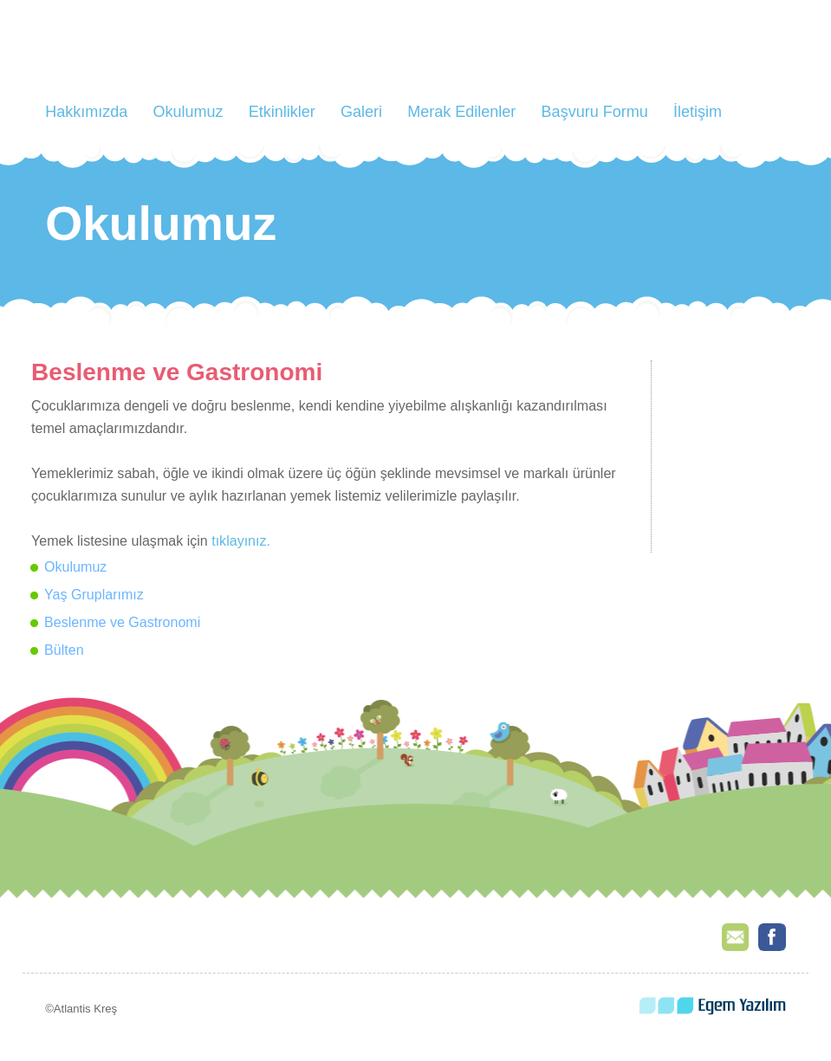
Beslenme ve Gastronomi (122, 622)
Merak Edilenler (461, 111)
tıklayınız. (240, 540)
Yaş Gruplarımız (94, 594)
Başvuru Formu (595, 111)
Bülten (64, 649)
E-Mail (736, 937)
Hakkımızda (86, 111)
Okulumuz (188, 111)
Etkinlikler (282, 111)
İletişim (697, 111)
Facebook (772, 937)
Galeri (361, 111)
